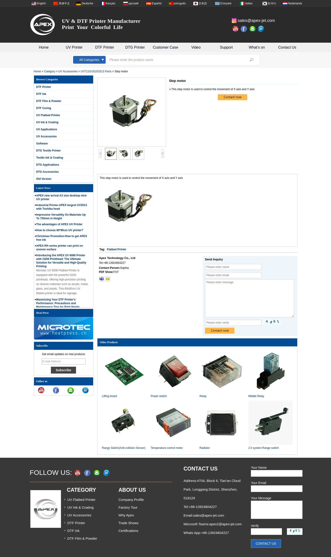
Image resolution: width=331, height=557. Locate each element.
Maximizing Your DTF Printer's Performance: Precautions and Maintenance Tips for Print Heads (58, 304)
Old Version (44, 178)
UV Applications (46, 129)
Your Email (258, 483)
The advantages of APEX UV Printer (59, 225)
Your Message (261, 498)
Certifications (128, 531)
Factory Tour (127, 507)
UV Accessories (68, 71)
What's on (257, 47)
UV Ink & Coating (47, 122)
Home (44, 47)
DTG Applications (47, 164)
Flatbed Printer (116, 249)
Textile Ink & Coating (49, 157)
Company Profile (131, 500)
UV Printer (74, 47)
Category (49, 71)
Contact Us (287, 47)
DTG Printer (135, 47)
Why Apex (126, 515)
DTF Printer (104, 47)
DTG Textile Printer (48, 150)
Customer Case (165, 47)
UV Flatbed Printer (48, 115)
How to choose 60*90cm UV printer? (59, 231)
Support (226, 47)
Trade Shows (128, 523)
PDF (116, 272)
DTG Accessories (47, 171)
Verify (255, 526)
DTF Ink (41, 94)
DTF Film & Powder (48, 101)
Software (42, 143)
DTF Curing (43, 108)
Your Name (259, 467)
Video (196, 47)
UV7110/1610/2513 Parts (96, 71)
